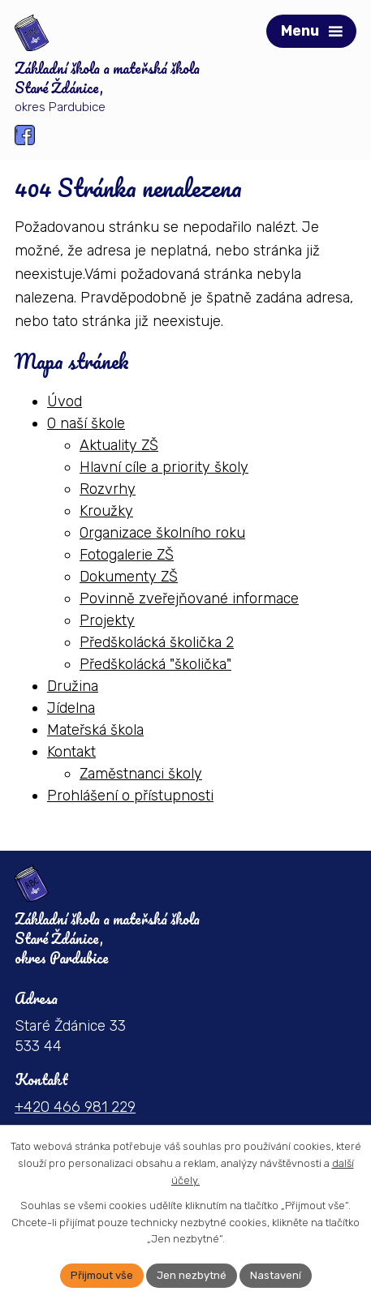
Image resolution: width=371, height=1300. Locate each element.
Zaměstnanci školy (141, 774)
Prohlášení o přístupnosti (130, 795)
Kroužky (106, 511)
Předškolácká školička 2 (157, 642)
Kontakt (71, 752)
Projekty (107, 620)
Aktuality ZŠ (119, 445)
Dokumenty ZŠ (129, 577)
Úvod (64, 401)
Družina (72, 686)
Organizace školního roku (162, 533)
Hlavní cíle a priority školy (164, 467)
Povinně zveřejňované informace (189, 598)
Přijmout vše (102, 1275)
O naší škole (86, 423)
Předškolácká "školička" (155, 664)
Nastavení (275, 1275)
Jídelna (71, 708)
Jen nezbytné (191, 1275)
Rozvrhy (108, 489)
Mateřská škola (95, 730)
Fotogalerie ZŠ (127, 555)
